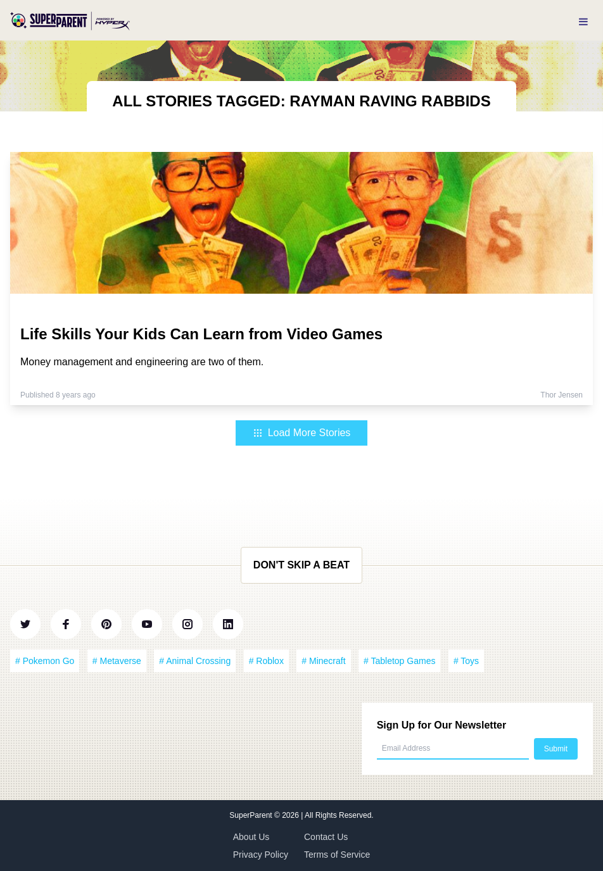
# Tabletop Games (399, 661)
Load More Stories (302, 432)
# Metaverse (116, 661)
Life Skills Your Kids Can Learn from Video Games (201, 333)
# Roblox (266, 661)
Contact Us (326, 837)
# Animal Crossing (195, 661)
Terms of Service (337, 854)
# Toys (466, 661)
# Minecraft (323, 661)
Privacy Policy (260, 854)
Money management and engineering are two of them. (141, 361)
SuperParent (251, 815)
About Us (251, 837)
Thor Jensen (561, 395)
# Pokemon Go (44, 661)
